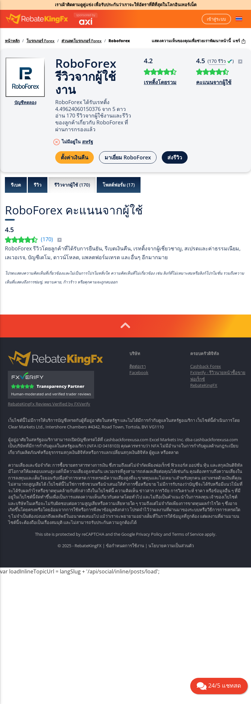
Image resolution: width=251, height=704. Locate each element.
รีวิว (38, 185)
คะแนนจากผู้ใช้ (213, 82)
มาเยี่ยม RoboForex (128, 157)
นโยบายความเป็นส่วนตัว (171, 546)
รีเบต (16, 185)
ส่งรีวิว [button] (174, 157)
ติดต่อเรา (137, 366)
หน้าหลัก (12, 41)
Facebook (138, 372)
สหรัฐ (87, 141)
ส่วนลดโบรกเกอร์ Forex (81, 41)
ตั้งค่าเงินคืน (74, 157)
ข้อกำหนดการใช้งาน (125, 546)
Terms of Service (188, 534)
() (51, 239)
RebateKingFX (203, 385)
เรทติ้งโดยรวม (160, 82)
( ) (225, 61)
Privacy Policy (149, 534)
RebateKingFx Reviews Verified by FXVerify (49, 404)
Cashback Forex (205, 366)
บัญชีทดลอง (25, 102)
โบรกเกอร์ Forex (40, 41)
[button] (239, 19)
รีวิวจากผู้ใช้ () (72, 185)
